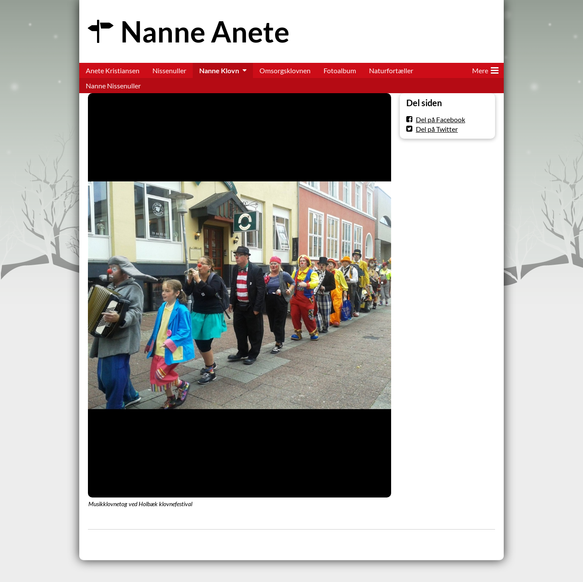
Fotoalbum (340, 70)
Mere (485, 69)
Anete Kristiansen (112, 70)
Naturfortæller (391, 70)
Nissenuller (169, 70)
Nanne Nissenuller (113, 85)
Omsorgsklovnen (285, 70)
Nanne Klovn (219, 70)
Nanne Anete (204, 31)
